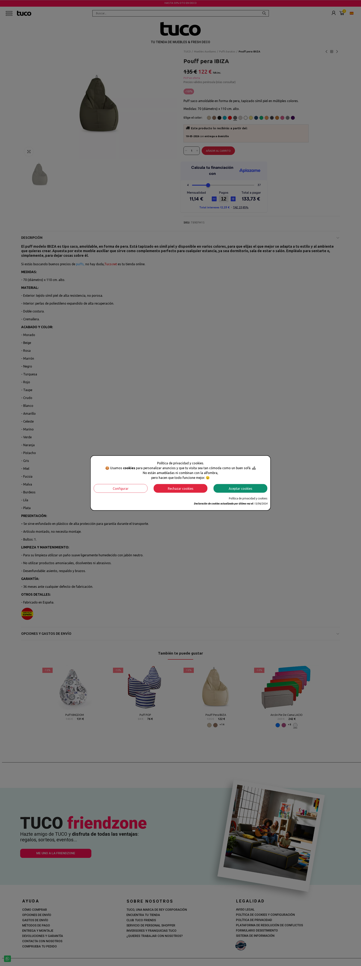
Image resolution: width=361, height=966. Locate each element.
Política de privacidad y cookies (248, 498)
